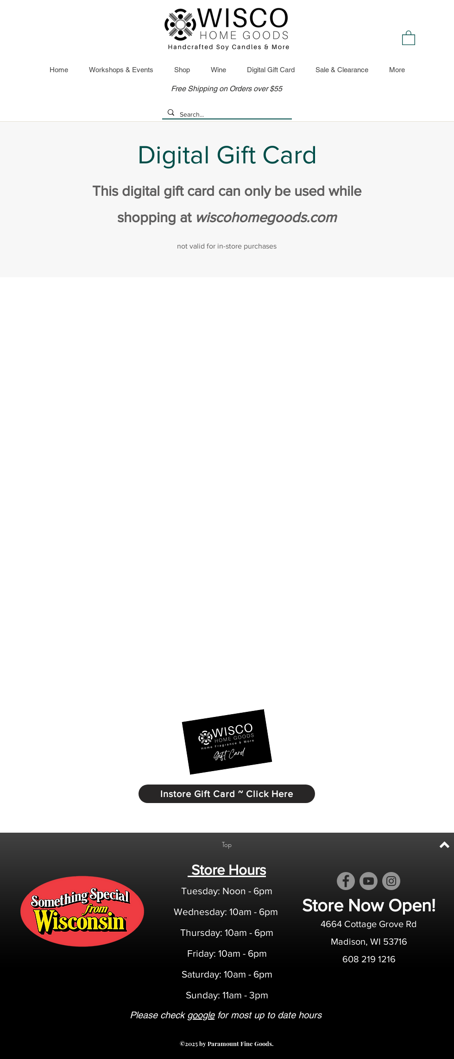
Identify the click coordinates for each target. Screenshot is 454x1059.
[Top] (227, 844)
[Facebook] (346, 881)
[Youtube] (368, 881)
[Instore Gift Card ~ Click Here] (227, 794)
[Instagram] (391, 881)
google (200, 1015)
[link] (408, 37)
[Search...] (226, 114)
